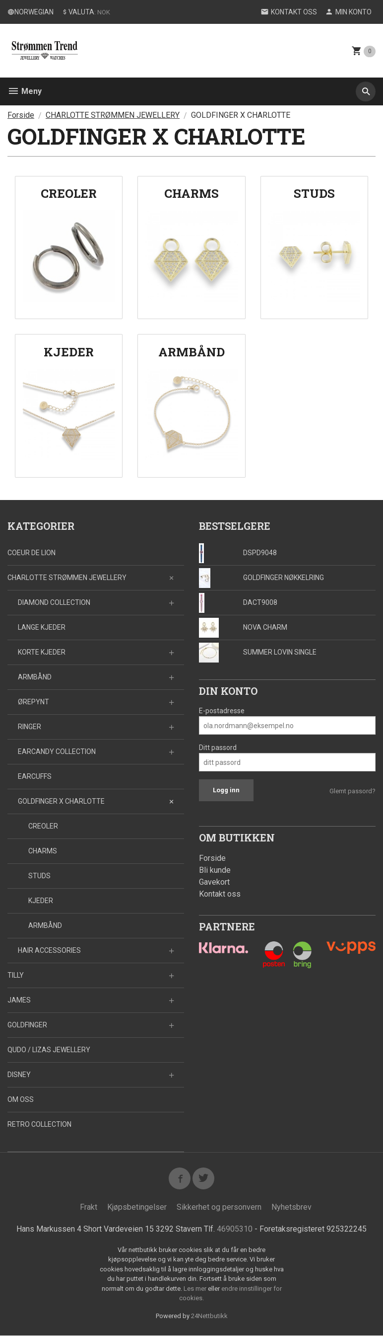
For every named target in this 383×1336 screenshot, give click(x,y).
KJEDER (40, 901)
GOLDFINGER (27, 1025)
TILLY (15, 975)
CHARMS (42, 851)
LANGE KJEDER (41, 627)
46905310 (235, 1229)
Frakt (88, 1207)
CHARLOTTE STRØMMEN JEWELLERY (67, 578)
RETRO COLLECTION (39, 1124)
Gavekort (214, 882)
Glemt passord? (352, 791)
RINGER (29, 727)
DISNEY (19, 1075)
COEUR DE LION (31, 553)
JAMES (19, 1000)
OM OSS (20, 1099)
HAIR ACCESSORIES (49, 950)
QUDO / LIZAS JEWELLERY (48, 1050)
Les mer (196, 1288)
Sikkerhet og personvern (219, 1207)
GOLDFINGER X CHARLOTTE (61, 801)
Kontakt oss (220, 894)
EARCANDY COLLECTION (57, 751)
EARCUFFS (35, 776)
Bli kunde (215, 870)
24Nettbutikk (209, 1316)
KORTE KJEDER (41, 652)
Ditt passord (218, 748)
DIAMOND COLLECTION (54, 602)
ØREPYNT (33, 702)
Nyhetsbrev (291, 1207)
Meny (24, 91)
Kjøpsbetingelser (137, 1207)
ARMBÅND (35, 677)
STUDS (39, 876)
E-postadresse (222, 711)
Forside (20, 115)
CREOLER (43, 826)
